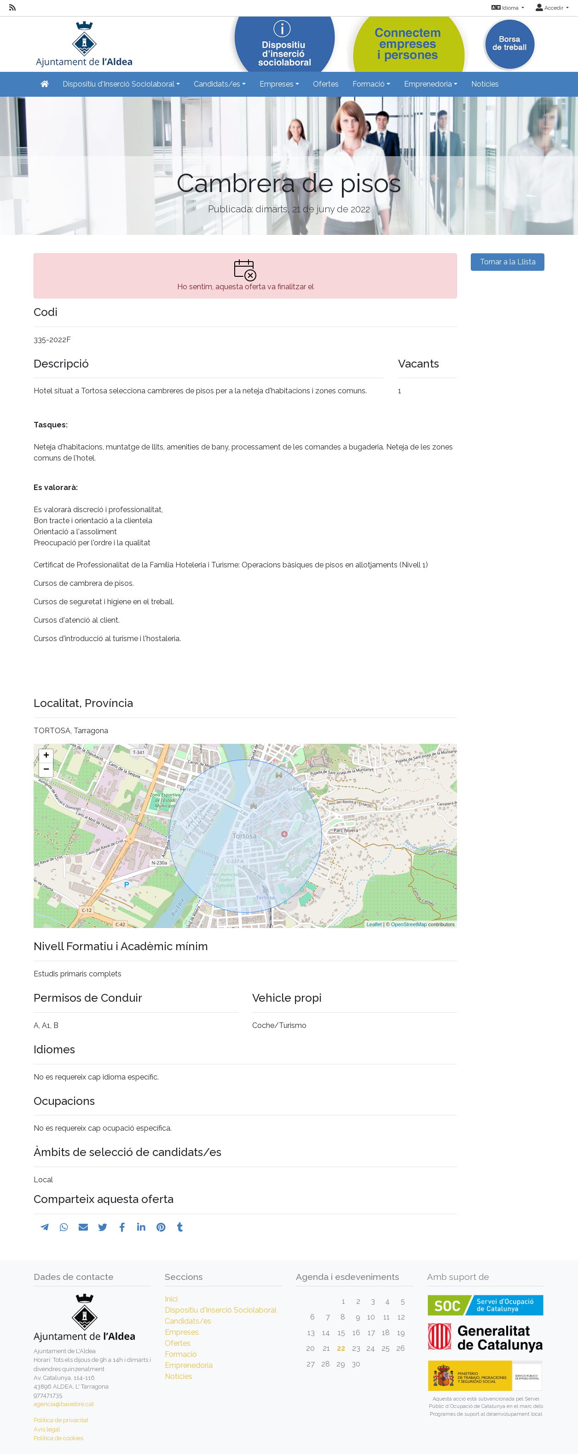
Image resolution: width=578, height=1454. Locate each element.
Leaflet (374, 924)
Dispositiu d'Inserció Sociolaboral (221, 1310)
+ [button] (46, 756)
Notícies (485, 84)
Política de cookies (58, 1438)
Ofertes (326, 84)
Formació (181, 1354)
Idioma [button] (505, 8)
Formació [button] (369, 84)
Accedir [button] (550, 8)
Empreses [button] (277, 84)
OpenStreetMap (409, 924)
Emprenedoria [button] (428, 84)
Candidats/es (188, 1321)
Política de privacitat (61, 1420)
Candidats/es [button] (217, 84)
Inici (171, 1299)
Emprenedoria (189, 1365)
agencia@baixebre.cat (64, 1404)
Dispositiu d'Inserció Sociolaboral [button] (118, 84)
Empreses (182, 1332)
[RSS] (12, 8)
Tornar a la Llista (508, 261)
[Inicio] (83, 41)
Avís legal (47, 1429)
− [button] (46, 770)
